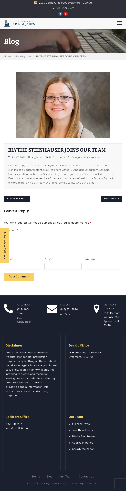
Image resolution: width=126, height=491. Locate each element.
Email (48, 259)
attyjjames (37, 157)
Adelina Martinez (82, 442)
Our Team (65, 476)
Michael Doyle (81, 423)
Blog (49, 476)
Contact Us (86, 476)
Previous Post (18, 198)
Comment (11, 230)
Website (90, 259)
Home (7, 56)
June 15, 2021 (18, 157)
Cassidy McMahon (83, 448)
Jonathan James (82, 430)
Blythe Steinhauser (84, 436)
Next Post (110, 198)
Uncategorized (23, 56)
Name (8, 259)
